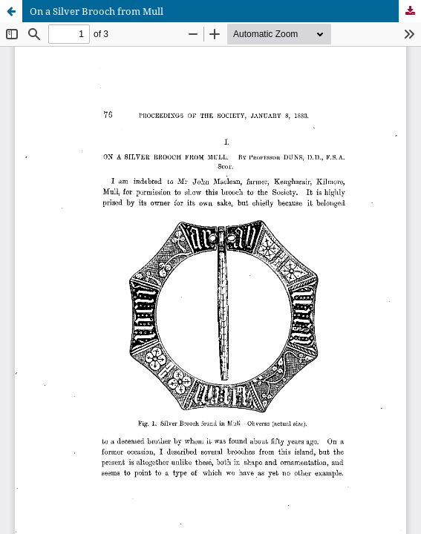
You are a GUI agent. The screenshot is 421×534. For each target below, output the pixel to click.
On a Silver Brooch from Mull (96, 11)
